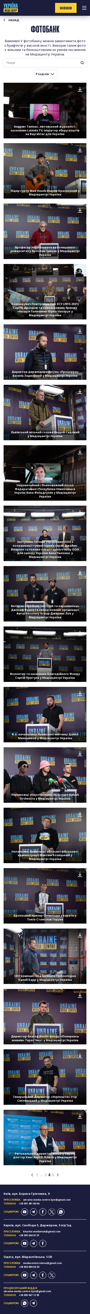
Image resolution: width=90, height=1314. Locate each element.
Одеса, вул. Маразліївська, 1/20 (28, 1257)
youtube (24, 1211)
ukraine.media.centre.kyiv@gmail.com (47, 1199)
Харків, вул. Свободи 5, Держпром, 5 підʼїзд (37, 1225)
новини (66, 7)
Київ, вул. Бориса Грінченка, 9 (26, 1194)
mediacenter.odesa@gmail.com (42, 1263)
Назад (11, 20)
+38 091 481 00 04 (29, 1203)
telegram (33, 1211)
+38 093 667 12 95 (29, 1295)
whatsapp (60, 1211)
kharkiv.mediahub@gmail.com (41, 1231)
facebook (42, 1211)
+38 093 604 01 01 (29, 1235)
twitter (51, 1211)
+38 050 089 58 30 (29, 1266)
